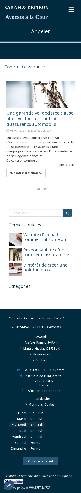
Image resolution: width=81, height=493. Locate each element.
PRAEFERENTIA (39, 487)
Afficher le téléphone (44, 390)
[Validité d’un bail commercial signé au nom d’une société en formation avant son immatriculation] (15, 239)
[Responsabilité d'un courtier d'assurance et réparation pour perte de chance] (15, 254)
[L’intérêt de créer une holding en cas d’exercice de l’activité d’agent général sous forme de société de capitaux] (15, 269)
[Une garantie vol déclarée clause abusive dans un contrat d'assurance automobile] (40, 94)
